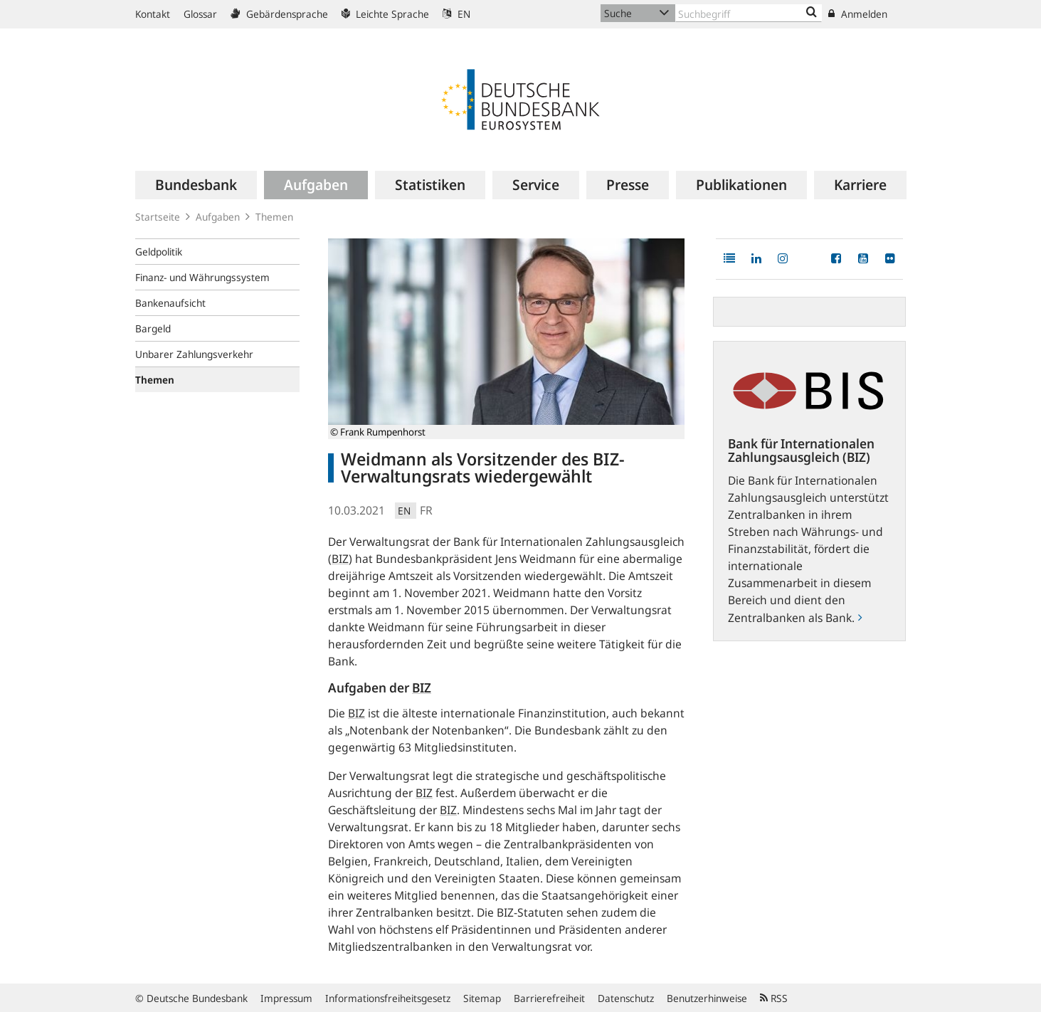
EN (456, 14)
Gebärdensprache (279, 14)
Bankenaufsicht (170, 303)
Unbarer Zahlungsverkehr (194, 354)
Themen (274, 216)
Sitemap (482, 998)
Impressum (286, 998)
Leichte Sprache (385, 14)
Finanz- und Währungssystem (202, 277)
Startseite (157, 216)
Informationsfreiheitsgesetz (387, 998)
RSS (774, 998)
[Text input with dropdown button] (748, 13)
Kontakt (152, 14)
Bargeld (153, 328)
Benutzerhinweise (707, 998)
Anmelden (857, 14)
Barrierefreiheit (549, 998)
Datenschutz (626, 998)
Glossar (200, 14)
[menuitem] (196, 185)
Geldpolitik (158, 251)
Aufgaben (218, 216)
